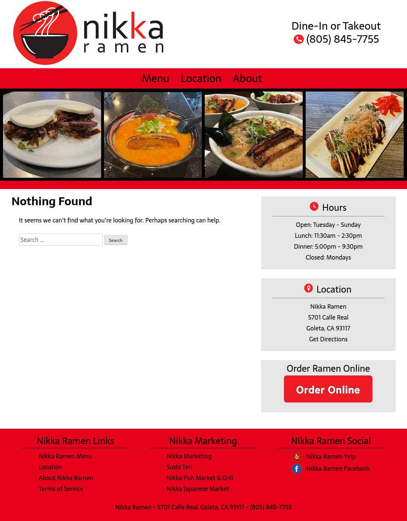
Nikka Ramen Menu (65, 456)
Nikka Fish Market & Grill (200, 478)
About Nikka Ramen (66, 478)
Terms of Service (61, 489)
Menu (155, 78)
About (247, 78)
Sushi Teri (179, 467)
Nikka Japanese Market (198, 489)
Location (201, 78)
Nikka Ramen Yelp (331, 456)
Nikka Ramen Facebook (338, 468)
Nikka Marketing (189, 456)
